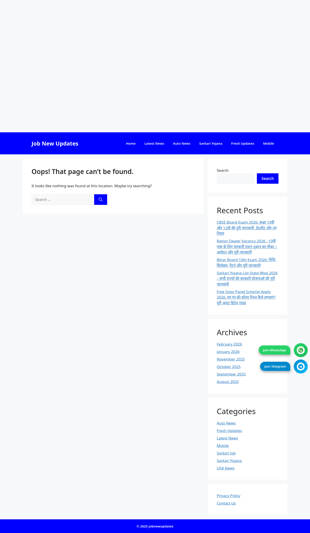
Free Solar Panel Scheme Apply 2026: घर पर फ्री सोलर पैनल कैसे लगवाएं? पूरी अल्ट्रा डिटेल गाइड (246, 297)
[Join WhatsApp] (301, 350)
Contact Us (226, 503)
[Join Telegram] (301, 366)
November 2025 (231, 359)
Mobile (268, 143)
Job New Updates (55, 143)
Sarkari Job (226, 453)
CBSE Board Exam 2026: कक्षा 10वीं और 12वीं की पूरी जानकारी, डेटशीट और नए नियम (247, 228)
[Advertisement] (132, 66)
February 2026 (229, 344)
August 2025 (228, 381)
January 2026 (228, 351)
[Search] (100, 199)
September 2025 (231, 374)
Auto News (181, 143)
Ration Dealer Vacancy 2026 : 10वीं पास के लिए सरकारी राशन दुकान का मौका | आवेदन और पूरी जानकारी (247, 246)
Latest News (154, 143)
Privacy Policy (228, 495)
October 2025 (229, 366)
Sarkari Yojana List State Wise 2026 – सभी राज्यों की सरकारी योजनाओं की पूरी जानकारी (247, 278)
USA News (226, 468)
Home (131, 143)
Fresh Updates (242, 143)
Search (223, 170)
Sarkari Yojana (210, 143)
